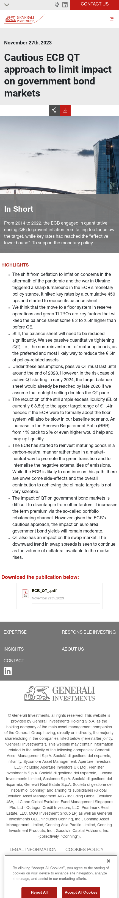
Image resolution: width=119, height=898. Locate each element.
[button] (57, 5)
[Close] (109, 872)
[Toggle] (111, 19)
